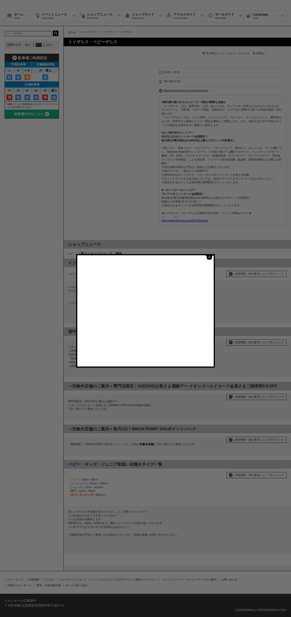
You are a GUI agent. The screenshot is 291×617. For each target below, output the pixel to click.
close (209, 256)
